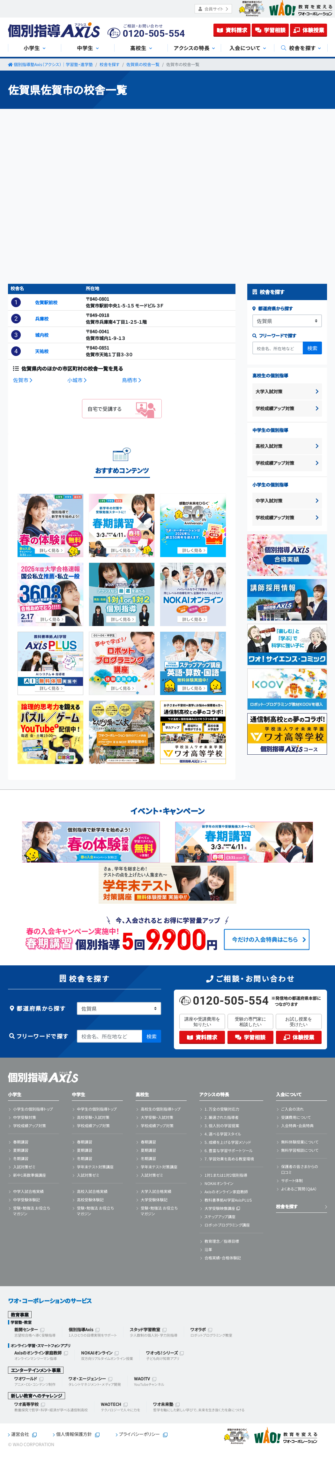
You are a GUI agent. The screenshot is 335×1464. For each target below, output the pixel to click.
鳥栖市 (131, 380)
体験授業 (308, 30)
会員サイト (213, 9)
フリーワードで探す (274, 335)
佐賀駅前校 (46, 302)
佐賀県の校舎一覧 (143, 64)
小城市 (76, 380)
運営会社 (20, 1434)
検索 (312, 348)
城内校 (41, 335)
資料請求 (232, 30)
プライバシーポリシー (139, 1434)
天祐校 (41, 351)
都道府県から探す (272, 308)
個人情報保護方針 (74, 1434)
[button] (16, 302)
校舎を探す (110, 64)
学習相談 (270, 30)
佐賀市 (22, 380)
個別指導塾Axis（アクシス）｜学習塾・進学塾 (53, 64)
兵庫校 (41, 318)
